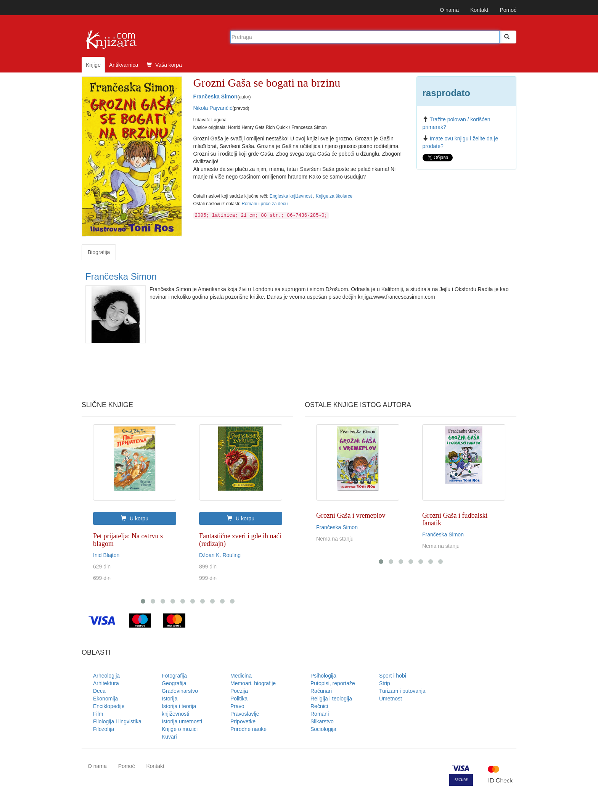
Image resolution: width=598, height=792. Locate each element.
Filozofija (103, 729)
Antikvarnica (123, 65)
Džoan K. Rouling (220, 555)
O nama (449, 10)
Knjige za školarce (334, 196)
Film (98, 714)
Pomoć (508, 10)
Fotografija (174, 676)
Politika (239, 698)
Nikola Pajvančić (213, 108)
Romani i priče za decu (264, 203)
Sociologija (323, 729)
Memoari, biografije (253, 683)
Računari (321, 691)
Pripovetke (243, 721)
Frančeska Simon (215, 96)
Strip (384, 683)
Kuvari (169, 737)
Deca (99, 691)
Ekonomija (105, 698)
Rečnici (319, 706)
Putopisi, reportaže (332, 683)
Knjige (93, 65)
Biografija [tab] (99, 252)
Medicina (241, 676)
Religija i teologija (331, 698)
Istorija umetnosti (182, 721)
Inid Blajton (106, 555)
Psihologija (323, 676)
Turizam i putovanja (402, 691)
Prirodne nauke (248, 729)
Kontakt (479, 10)
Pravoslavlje (244, 714)
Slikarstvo (322, 721)
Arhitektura (106, 683)
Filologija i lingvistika (117, 721)
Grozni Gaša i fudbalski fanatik (454, 519)
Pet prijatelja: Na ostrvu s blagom (128, 539)
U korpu (134, 518)
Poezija (239, 691)
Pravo (237, 706)
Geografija (174, 683)
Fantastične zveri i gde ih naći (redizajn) (240, 539)
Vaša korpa (164, 65)
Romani (319, 714)
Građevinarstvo (180, 691)
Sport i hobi (392, 676)
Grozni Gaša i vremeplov (350, 515)
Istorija (169, 698)
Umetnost (390, 698)
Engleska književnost (291, 196)
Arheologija (106, 676)
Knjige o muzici (180, 729)
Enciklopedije (109, 706)
